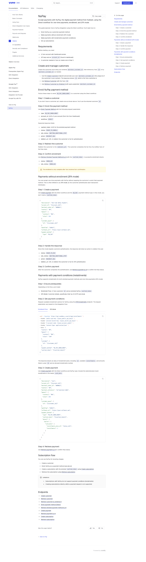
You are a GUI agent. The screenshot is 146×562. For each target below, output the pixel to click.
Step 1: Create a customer (123, 28)
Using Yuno (14, 22)
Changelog (39, 9)
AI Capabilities (15, 45)
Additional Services (16, 56)
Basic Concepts (15, 18)
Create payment (46, 193)
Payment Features (16, 30)
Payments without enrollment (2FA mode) (126, 40)
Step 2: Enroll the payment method (126, 31)
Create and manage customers (123, 22)
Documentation (13, 9)
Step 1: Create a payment (123, 43)
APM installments (81, 302)
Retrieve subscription (68, 472)
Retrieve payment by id (79, 270)
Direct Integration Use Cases (19, 26)
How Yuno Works (16, 15)
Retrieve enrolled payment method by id (53, 508)
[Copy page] (96, 16)
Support (117, 3)
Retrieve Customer (50, 81)
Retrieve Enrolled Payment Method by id (53, 157)
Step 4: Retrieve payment (123, 66)
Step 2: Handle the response (124, 46)
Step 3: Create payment (123, 63)
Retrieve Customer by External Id (54, 84)
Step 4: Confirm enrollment (124, 37)
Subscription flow (119, 69)
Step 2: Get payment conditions (125, 60)
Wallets (13, 41)
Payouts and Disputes (17, 33)
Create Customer (52, 76)
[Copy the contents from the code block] (103, 200)
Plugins (13, 52)
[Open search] (73, 3)
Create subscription (87, 469)
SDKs (32, 9)
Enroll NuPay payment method (123, 25)
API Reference (24, 9)
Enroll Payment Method (48, 109)
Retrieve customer (47, 499)
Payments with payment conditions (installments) (124, 53)
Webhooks (14, 37)
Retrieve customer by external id (51, 502)
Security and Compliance (18, 48)
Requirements (118, 19)
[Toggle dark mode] (135, 3)
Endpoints (117, 72)
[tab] (43, 309)
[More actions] (104, 16)
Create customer (46, 496)
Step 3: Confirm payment (123, 49)
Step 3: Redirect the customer (125, 34)
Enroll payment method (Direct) (51, 505)
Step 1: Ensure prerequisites (124, 57)
